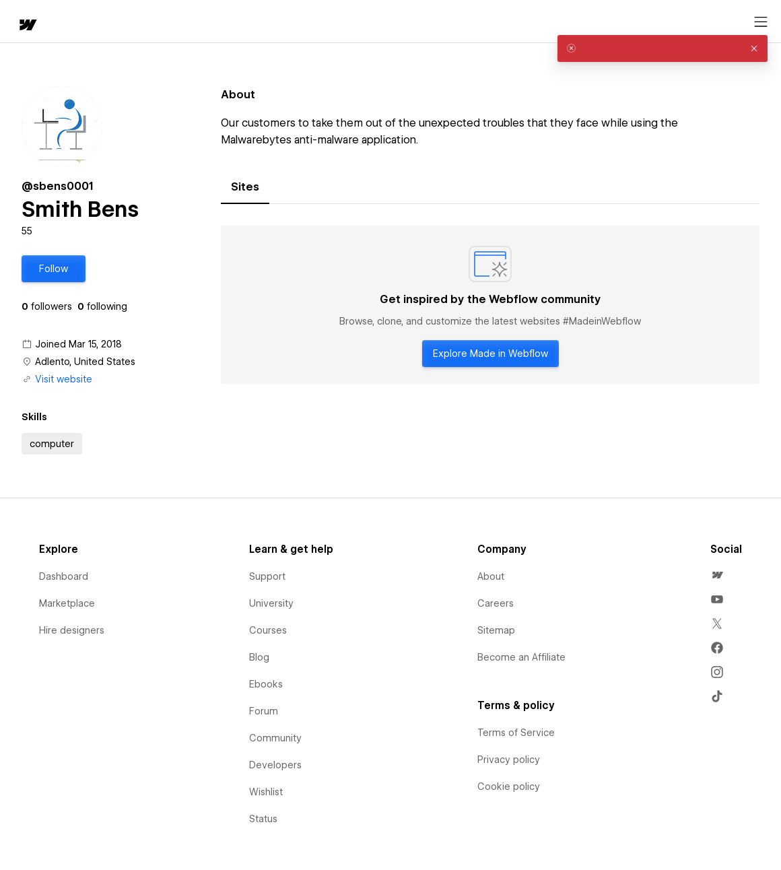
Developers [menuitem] (275, 765)
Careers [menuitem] (495, 603)
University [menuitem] (271, 603)
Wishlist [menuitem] (266, 792)
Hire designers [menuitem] (71, 630)
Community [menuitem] (275, 738)
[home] (20, 22)
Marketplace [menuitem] (67, 603)
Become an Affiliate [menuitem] (521, 657)
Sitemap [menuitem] (496, 630)
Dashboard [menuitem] (63, 576)
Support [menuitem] (267, 576)
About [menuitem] (490, 576)
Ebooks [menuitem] (266, 684)
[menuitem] (717, 575)
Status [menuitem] (263, 818)
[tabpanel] (490, 305)
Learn (208, 22)
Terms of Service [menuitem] (516, 732)
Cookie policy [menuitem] (508, 786)
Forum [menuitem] (263, 711)
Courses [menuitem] (268, 630)
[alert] (662, 48)
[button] (71, 21)
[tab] (245, 187)
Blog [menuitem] (259, 657)
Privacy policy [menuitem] (508, 759)
